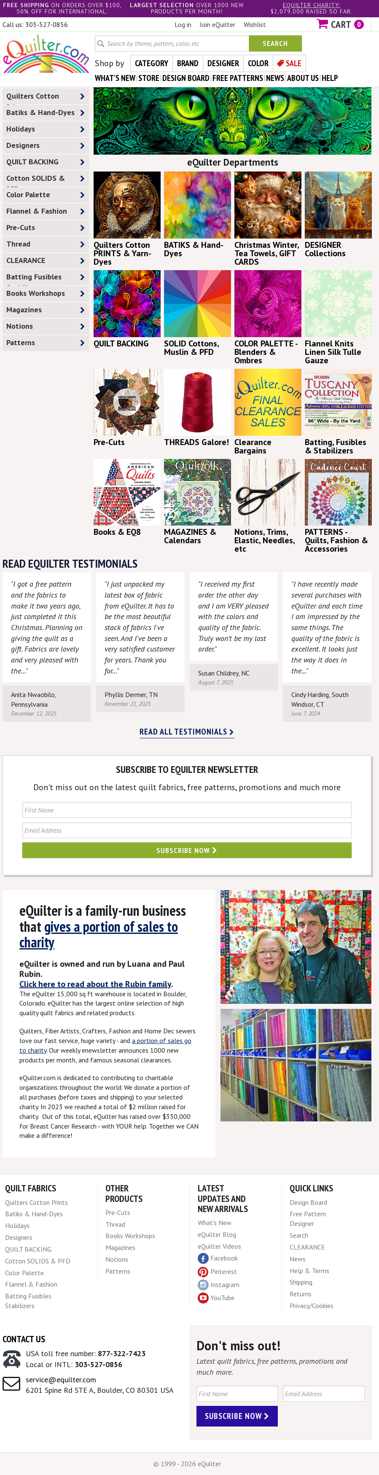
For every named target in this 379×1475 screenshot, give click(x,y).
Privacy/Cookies (311, 1305)
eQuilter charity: (311, 5)
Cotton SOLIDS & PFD (45, 180)
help (330, 78)
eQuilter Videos (219, 1246)
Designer (223, 63)
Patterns (45, 343)
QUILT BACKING (45, 162)
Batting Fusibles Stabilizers (45, 278)
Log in (183, 24)
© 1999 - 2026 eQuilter (187, 1463)
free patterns (237, 78)
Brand (188, 63)
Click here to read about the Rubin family (95, 984)
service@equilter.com (61, 1379)
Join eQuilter (217, 24)
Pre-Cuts (45, 228)
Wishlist (255, 24)
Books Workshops (45, 293)
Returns (301, 1294)
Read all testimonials (187, 731)
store (148, 78)
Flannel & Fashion (45, 211)
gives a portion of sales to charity (98, 934)
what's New (115, 78)
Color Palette (45, 195)
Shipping (301, 1282)
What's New (214, 1222)
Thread (45, 244)
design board (186, 78)
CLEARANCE (45, 260)
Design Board (308, 1202)
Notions (45, 326)
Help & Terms (309, 1270)
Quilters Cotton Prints (45, 98)
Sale (293, 63)
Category (151, 63)
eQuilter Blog (217, 1234)
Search (275, 43)
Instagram (218, 1284)
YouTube (216, 1298)
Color (258, 63)
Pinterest (217, 1271)
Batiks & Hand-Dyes (45, 112)
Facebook (218, 1258)
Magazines (45, 310)
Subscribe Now (187, 850)
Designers (45, 145)
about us (303, 78)
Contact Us (24, 1339)
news (275, 78)
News (298, 1259)
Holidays (45, 129)
